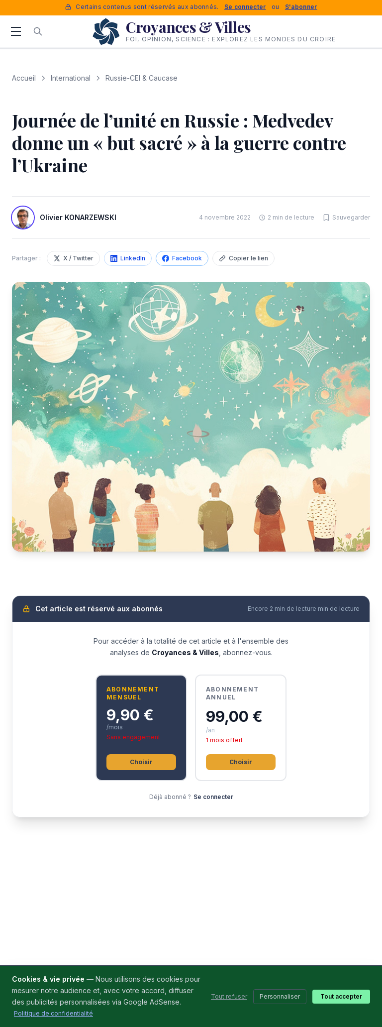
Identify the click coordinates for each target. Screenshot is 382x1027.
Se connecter (245, 6)
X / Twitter (73, 258)
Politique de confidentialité (53, 1013)
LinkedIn (127, 258)
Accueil (24, 78)
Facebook (182, 258)
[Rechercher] (38, 31)
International (71, 78)
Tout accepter (341, 996)
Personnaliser (280, 996)
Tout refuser (229, 996)
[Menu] (16, 31)
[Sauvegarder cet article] (346, 218)
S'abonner (301, 6)
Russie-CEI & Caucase (141, 78)
